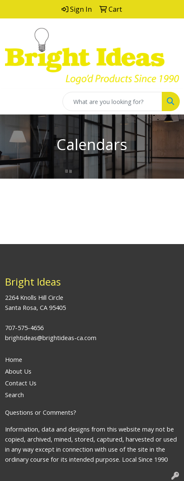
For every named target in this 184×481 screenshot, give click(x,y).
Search (14, 394)
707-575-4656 (24, 327)
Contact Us (20, 383)
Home (13, 359)
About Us (18, 371)
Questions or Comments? (40, 412)
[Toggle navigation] (13, 101)
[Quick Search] (112, 101)
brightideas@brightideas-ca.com (50, 337)
